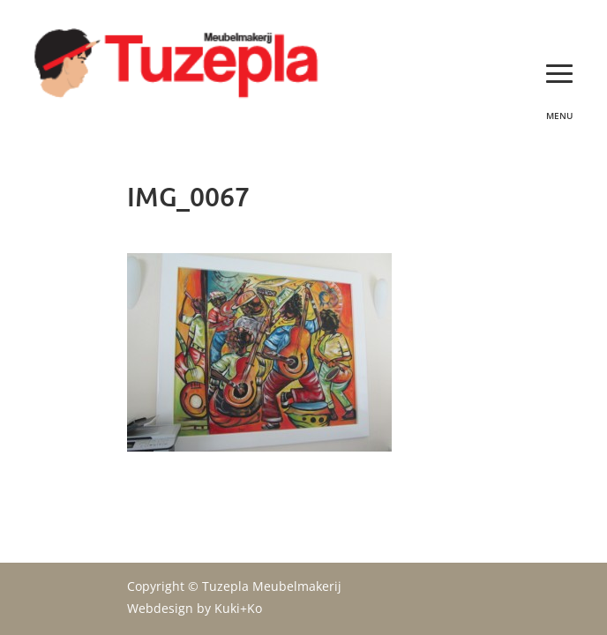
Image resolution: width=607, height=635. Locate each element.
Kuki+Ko (238, 608)
